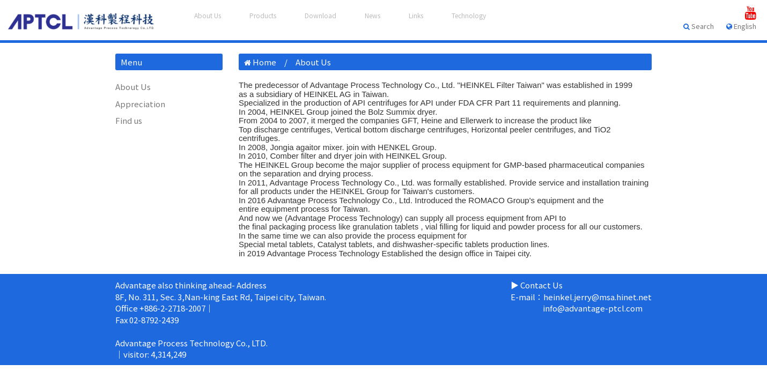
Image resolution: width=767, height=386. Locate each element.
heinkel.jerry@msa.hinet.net (597, 296)
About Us (133, 86)
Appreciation (140, 103)
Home (264, 62)
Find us (128, 120)
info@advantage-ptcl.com (593, 308)
